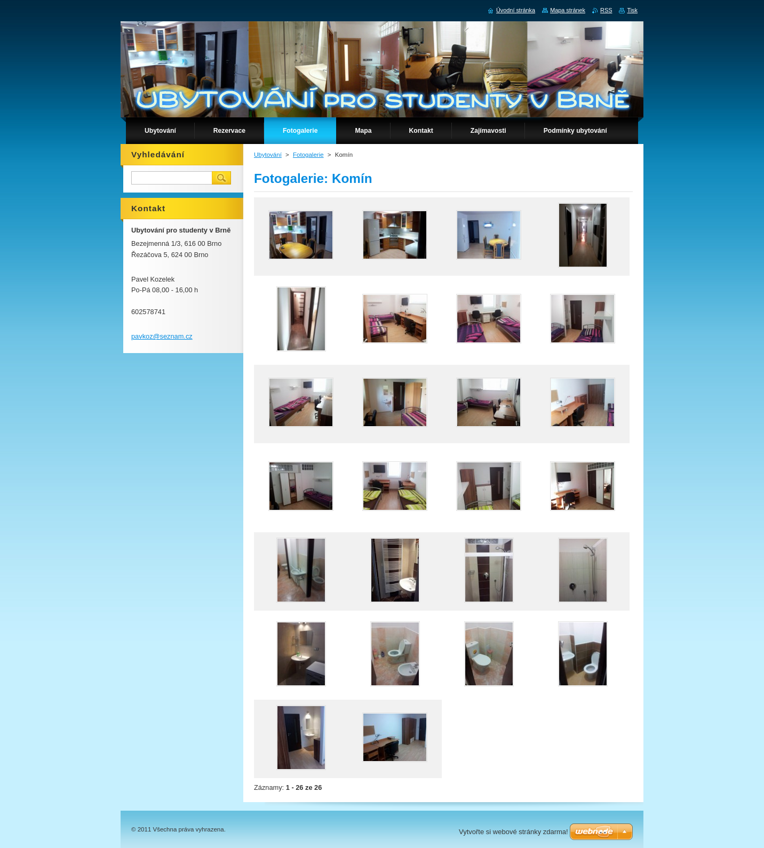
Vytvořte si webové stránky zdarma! (513, 832)
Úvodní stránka (515, 10)
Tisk (632, 10)
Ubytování (268, 154)
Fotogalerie (308, 154)
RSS (606, 10)
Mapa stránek (567, 10)
